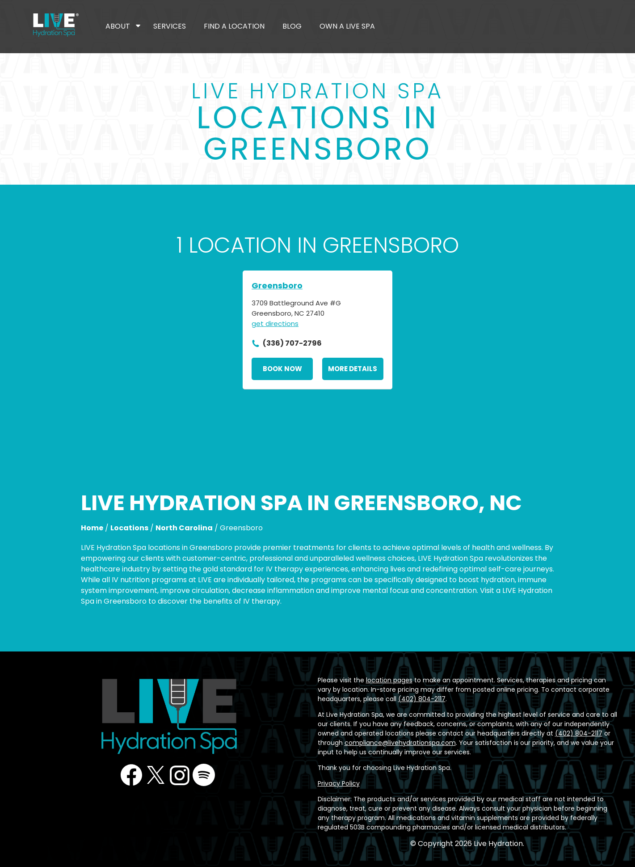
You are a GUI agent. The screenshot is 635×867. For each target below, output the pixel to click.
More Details (352, 368)
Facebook (131, 775)
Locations (129, 528)
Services (169, 26)
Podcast (204, 775)
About (117, 26)
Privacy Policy (339, 783)
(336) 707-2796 (292, 343)
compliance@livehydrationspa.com (400, 742)
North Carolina (184, 528)
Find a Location (234, 26)
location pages (389, 680)
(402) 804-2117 (422, 698)
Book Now (282, 368)
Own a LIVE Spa (347, 26)
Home (92, 528)
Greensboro (277, 285)
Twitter (155, 775)
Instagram (179, 775)
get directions (275, 323)
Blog (292, 26)
